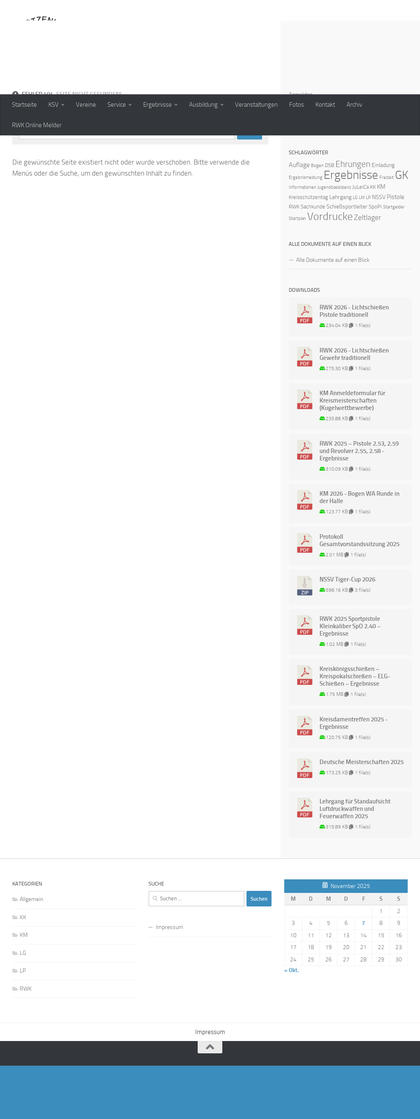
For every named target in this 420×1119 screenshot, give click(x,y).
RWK (26, 1042)
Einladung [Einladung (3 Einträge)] (383, 218)
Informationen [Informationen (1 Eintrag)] (302, 240)
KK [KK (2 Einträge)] (373, 240)
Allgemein (31, 952)
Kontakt (325, 104)
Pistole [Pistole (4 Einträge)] (395, 250)
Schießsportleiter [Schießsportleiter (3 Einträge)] (347, 259)
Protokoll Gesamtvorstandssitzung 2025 (359, 593)
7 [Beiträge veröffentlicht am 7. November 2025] (363, 976)
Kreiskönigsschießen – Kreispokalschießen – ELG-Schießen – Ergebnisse (355, 730)
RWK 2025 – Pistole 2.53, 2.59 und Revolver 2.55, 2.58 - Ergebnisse (359, 504)
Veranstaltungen (256, 104)
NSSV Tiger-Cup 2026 (347, 632)
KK (23, 970)
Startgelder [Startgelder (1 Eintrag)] (394, 260)
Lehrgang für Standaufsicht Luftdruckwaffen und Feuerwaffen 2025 (355, 862)
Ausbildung (203, 104)
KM (24, 988)
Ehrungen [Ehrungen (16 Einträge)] (353, 217)
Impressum (169, 980)
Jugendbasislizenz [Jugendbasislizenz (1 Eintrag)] (334, 240)
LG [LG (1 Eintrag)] (355, 251)
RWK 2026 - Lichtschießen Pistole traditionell (354, 364)
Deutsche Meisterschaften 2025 (362, 815)
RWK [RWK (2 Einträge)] (294, 260)
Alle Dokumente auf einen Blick (333, 313)
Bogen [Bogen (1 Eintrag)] (317, 219)
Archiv (354, 104)
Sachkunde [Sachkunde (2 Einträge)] (313, 260)
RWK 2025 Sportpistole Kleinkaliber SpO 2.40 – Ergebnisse (350, 679)
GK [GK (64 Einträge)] (402, 228)
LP (23, 1024)
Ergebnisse (157, 104)
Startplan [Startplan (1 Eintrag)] (297, 272)
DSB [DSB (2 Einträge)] (329, 218)
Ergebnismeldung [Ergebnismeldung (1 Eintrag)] (305, 230)
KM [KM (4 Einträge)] (381, 240)
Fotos (296, 104)
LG (23, 1006)
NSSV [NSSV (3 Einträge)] (379, 250)
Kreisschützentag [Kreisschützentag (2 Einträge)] (308, 250)
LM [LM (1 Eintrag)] (362, 251)
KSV (53, 104)
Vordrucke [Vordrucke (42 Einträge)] (330, 269)
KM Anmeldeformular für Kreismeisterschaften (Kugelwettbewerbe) (352, 454)
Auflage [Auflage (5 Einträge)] (299, 218)
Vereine (86, 104)
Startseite (24, 104)
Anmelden (301, 147)
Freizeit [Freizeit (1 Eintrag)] (386, 230)
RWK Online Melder (37, 125)
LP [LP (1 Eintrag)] (368, 251)
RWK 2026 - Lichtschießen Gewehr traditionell (354, 407)
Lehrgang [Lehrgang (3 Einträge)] (340, 250)
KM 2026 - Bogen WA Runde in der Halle (359, 550)
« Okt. (291, 1023)
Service (116, 104)
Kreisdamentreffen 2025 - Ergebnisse (354, 776)
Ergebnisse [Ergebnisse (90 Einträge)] (351, 228)
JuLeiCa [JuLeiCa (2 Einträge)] (360, 240)
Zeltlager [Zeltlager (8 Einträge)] (367, 270)
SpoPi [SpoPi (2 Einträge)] (375, 260)
